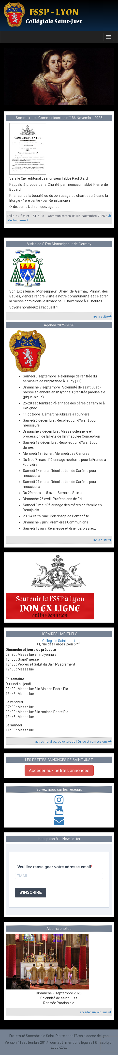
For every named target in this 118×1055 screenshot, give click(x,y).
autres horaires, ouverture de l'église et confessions (73, 741)
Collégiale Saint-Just (58, 641)
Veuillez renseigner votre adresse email (54, 867)
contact (56, 1042)
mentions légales (78, 1042)
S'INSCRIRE (30, 892)
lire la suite (102, 316)
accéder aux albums (96, 1012)
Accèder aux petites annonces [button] (59, 770)
